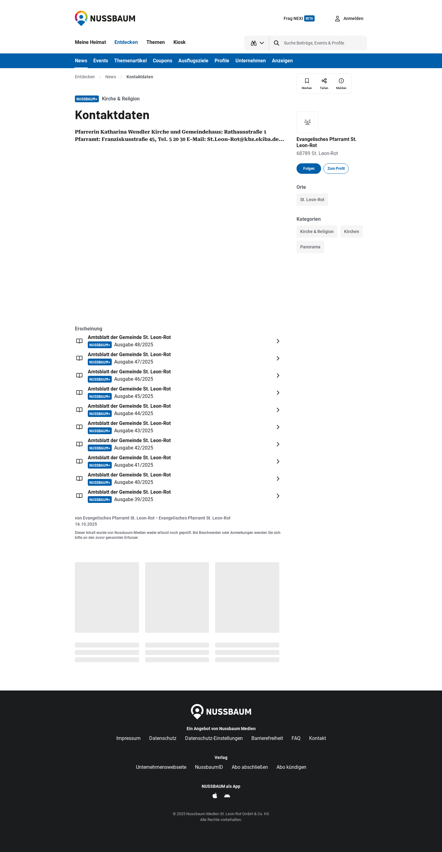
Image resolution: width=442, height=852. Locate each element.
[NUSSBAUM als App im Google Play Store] (227, 795)
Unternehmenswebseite (161, 767)
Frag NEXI (299, 18)
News (110, 76)
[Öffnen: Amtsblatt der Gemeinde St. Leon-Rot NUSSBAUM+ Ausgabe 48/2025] (179, 341)
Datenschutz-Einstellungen (214, 738)
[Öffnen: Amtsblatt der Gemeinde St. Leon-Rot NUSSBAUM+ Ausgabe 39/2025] (179, 495)
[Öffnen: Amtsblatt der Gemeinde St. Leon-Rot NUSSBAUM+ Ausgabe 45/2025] (179, 392)
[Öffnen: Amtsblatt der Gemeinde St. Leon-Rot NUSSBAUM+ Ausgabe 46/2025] (179, 375)
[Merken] (307, 83)
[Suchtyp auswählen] (256, 43)
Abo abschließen (250, 767)
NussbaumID (209, 767)
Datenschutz (162, 738)
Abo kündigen (291, 767)
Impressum (128, 738)
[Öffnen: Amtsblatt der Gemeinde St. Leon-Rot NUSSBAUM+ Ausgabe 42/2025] (179, 444)
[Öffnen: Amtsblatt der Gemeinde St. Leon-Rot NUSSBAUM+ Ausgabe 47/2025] (179, 358)
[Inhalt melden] (341, 83)
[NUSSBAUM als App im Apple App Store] (215, 795)
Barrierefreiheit (267, 738)
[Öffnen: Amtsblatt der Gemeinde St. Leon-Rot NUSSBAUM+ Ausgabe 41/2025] (179, 461)
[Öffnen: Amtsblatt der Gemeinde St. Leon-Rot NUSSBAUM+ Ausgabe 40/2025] (179, 478)
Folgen (309, 168)
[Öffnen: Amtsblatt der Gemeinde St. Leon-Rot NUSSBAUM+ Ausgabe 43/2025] (179, 427)
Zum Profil (336, 168)
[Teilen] (324, 83)
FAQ (296, 738)
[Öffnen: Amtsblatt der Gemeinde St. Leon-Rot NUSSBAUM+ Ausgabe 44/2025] (179, 409)
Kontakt (317, 738)
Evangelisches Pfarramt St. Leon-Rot (119, 517)
